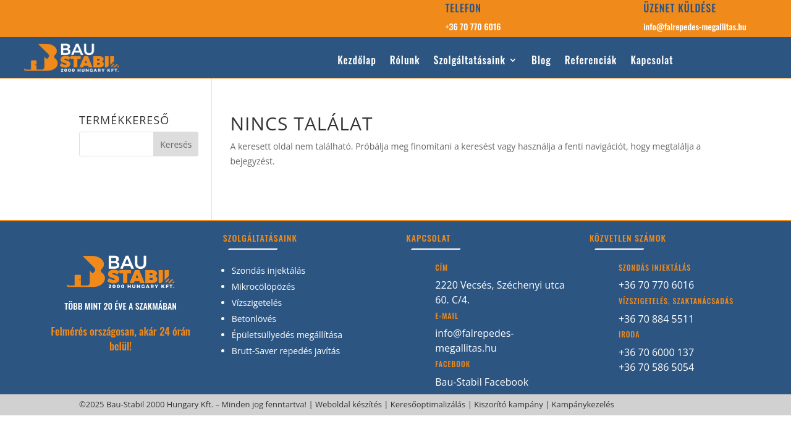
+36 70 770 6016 (473, 26)
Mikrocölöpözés (263, 286)
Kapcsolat (651, 60)
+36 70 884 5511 (656, 319)
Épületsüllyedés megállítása (287, 335)
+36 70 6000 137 (656, 352)
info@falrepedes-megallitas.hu (694, 26)
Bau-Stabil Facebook (481, 382)
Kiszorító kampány (508, 404)
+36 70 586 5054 (656, 367)
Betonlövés (254, 318)
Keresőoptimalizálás (428, 404)
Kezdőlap (356, 60)
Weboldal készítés (348, 404)
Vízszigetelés (257, 302)
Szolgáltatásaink (469, 60)
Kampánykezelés (583, 404)
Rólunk (405, 60)
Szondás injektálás (269, 270)
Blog (541, 60)
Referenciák (591, 60)
